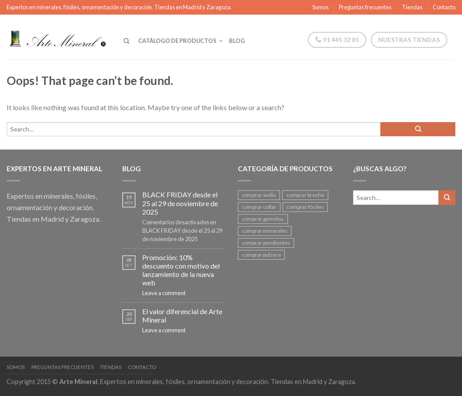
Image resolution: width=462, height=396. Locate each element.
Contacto (444, 7)
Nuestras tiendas (409, 39)
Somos (320, 7)
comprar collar (259, 207)
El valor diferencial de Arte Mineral (182, 315)
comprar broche (305, 195)
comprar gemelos (263, 218)
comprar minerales (264, 230)
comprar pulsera (261, 254)
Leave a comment (164, 292)
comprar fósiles (305, 207)
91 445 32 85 (337, 39)
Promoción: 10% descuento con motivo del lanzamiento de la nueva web (181, 270)
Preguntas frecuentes (365, 7)
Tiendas (412, 7)
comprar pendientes (266, 242)
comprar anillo (259, 195)
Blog (237, 40)
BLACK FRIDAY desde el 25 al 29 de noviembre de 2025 (180, 202)
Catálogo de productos (177, 40)
